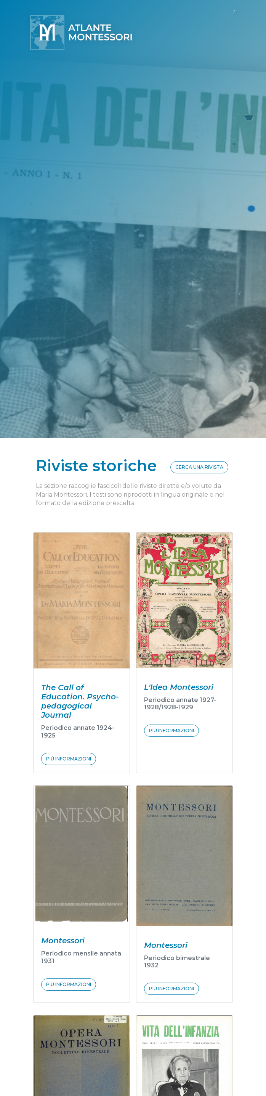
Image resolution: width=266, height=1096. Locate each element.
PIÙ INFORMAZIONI (68, 759)
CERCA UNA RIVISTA (199, 467)
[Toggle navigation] (234, 12)
